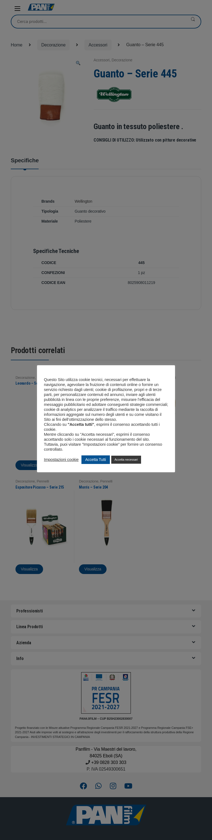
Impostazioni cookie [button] (61, 459)
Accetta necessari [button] (126, 459)
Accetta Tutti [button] (95, 459)
